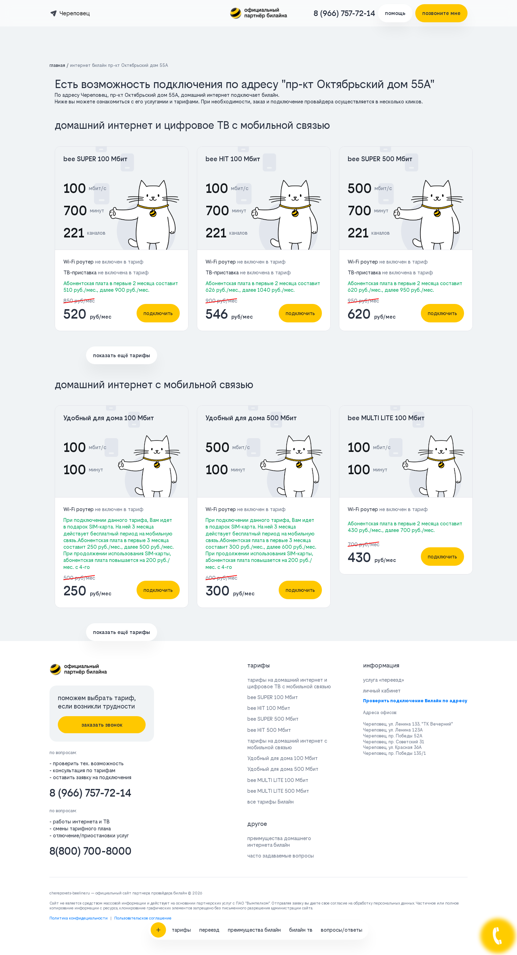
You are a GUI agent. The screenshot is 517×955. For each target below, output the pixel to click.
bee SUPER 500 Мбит (380, 159)
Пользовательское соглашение (142, 918)
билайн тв (300, 770)
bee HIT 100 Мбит (233, 159)
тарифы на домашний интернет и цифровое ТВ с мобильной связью (289, 683)
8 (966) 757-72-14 (344, 13)
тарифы (181, 770)
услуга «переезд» (383, 680)
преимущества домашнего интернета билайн (279, 841)
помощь (395, 13)
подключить (158, 313)
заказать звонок (102, 725)
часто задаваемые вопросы (280, 856)
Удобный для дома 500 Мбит (251, 418)
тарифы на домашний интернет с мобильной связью (287, 744)
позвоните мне (441, 13)
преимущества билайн (254, 770)
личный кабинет (382, 691)
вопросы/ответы (341, 770)
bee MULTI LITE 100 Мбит (386, 418)
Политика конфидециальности (78, 918)
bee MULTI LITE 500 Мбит (278, 791)
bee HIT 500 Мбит (269, 730)
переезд (209, 770)
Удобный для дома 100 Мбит (108, 418)
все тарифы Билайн (270, 802)
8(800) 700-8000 (90, 851)
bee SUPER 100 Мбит (95, 159)
